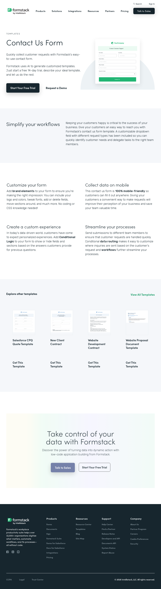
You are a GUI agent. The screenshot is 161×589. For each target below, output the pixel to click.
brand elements (23, 191)
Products (40, 11)
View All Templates (143, 294)
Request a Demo (56, 88)
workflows (108, 250)
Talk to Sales (144, 11)
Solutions (57, 11)
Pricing (124, 11)
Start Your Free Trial (22, 88)
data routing (109, 241)
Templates (13, 34)
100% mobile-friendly (130, 191)
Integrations (74, 11)
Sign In (152, 3)
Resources (93, 11)
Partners (109, 11)
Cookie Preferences (139, 538)
